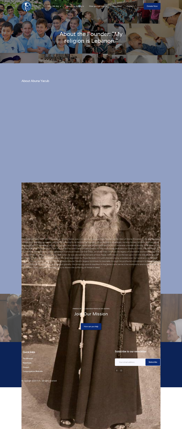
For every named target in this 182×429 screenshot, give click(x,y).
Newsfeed (117, 6)
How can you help (91, 327)
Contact (130, 6)
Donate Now (152, 6)
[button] (54, 6)
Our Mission (28, 358)
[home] (26, 6)
